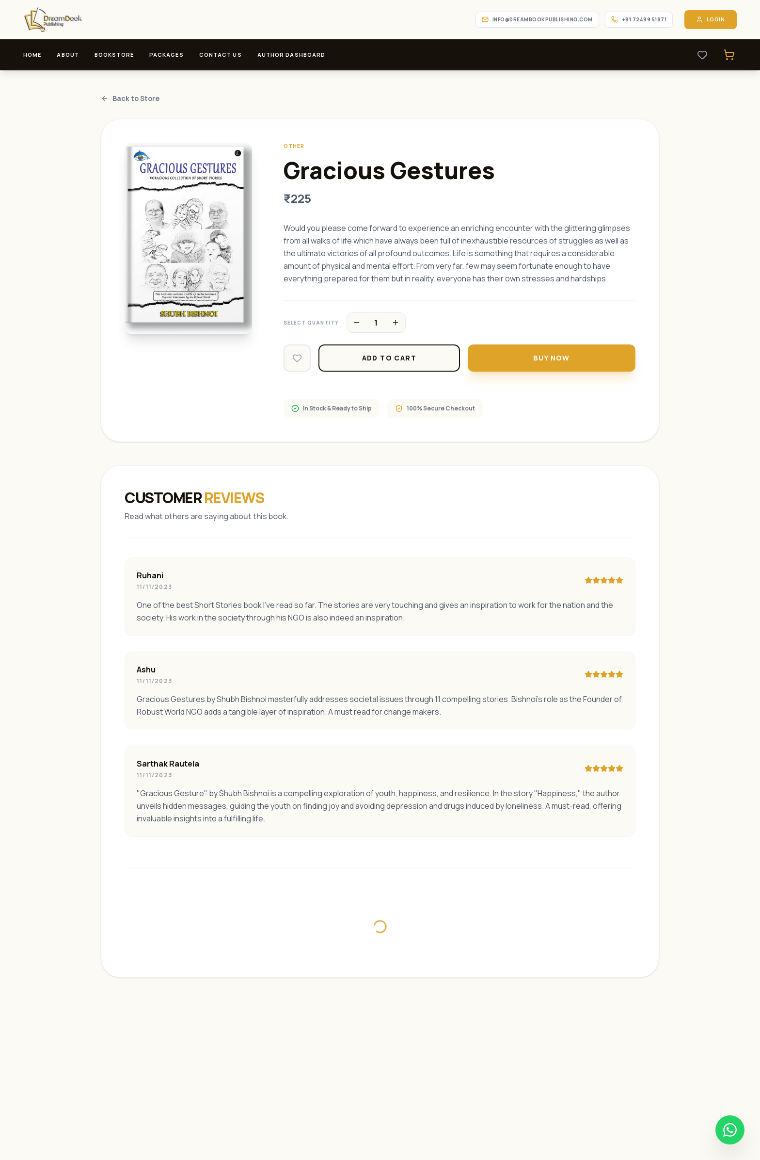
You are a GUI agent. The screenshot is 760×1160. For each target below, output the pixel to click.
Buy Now (551, 357)
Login (710, 19)
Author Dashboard (291, 54)
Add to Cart (389, 357)
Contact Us (220, 54)
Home (32, 54)
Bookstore (114, 54)
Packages (166, 54)
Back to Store (130, 98)
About (68, 54)
